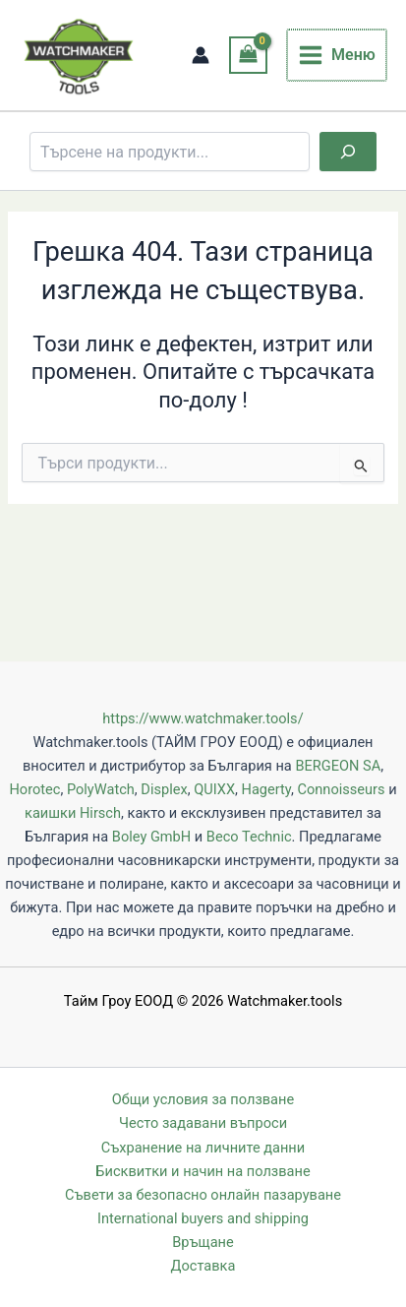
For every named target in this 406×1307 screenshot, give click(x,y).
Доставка (203, 1266)
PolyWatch (101, 789)
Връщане (202, 1242)
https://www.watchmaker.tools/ (202, 718)
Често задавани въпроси (203, 1123)
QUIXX (214, 789)
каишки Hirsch (73, 813)
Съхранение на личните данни (203, 1147)
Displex (164, 789)
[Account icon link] (200, 55)
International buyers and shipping (203, 1218)
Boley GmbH (151, 836)
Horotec (34, 789)
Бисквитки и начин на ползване (202, 1171)
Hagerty (266, 789)
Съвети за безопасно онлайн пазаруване (203, 1195)
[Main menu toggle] (336, 55)
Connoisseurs (340, 789)
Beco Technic (249, 836)
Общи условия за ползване (203, 1099)
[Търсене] (348, 151)
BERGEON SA (337, 766)
